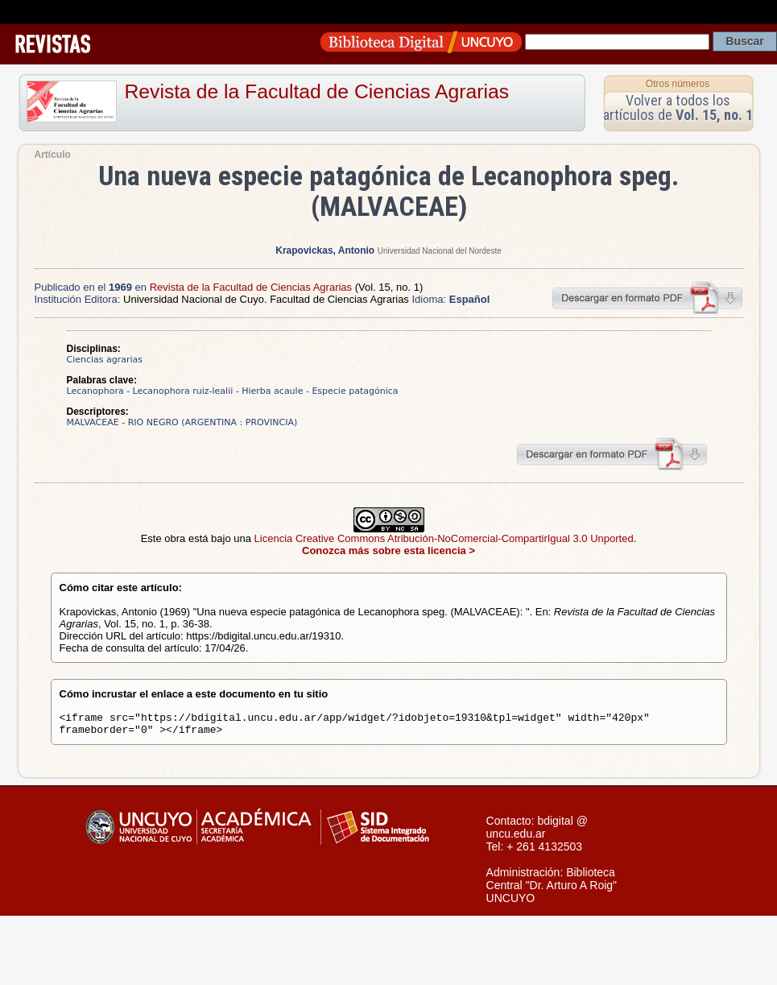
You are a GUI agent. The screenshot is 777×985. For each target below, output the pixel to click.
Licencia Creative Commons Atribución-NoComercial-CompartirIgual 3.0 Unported (444, 538)
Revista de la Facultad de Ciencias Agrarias (317, 91)
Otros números (677, 83)
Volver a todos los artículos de (678, 107)
